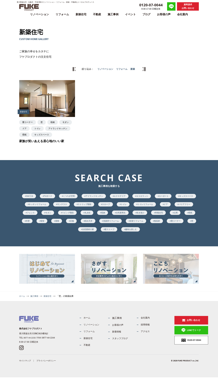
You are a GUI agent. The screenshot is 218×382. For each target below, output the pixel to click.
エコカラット (158, 196)
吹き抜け (188, 214)
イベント (130, 14)
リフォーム (62, 14)
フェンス (70, 214)
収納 (148, 214)
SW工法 (36, 196)
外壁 (87, 223)
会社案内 (182, 14)
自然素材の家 (126, 232)
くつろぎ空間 (79, 196)
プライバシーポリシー (47, 365)
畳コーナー (89, 232)
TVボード (56, 196)
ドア (28, 214)
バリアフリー (48, 214)
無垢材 (69, 232)
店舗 (135, 223)
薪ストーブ (149, 232)
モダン (89, 214)
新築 (133, 69)
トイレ (158, 205)
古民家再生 (167, 214)
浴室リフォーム (47, 232)
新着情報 (112, 335)
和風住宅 (38, 223)
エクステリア (133, 196)
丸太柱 (132, 214)
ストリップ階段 (116, 205)
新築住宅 (81, 14)
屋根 (119, 223)
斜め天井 (153, 223)
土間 (56, 223)
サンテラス (91, 205)
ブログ (146, 14)
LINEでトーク (184, 334)
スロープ (139, 205)
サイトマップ (25, 365)
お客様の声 (164, 14)
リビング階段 (110, 214)
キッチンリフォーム (65, 205)
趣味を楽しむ (172, 232)
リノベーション (39, 14)
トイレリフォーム (181, 205)
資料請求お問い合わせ (188, 6)
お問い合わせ (184, 323)
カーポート (181, 196)
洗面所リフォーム (177, 223)
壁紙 (71, 223)
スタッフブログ (115, 342)
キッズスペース (37, 205)
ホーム (22, 299)
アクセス (142, 335)
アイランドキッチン (106, 196)
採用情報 (142, 328)
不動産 (97, 14)
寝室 (103, 223)
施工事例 (113, 14)
